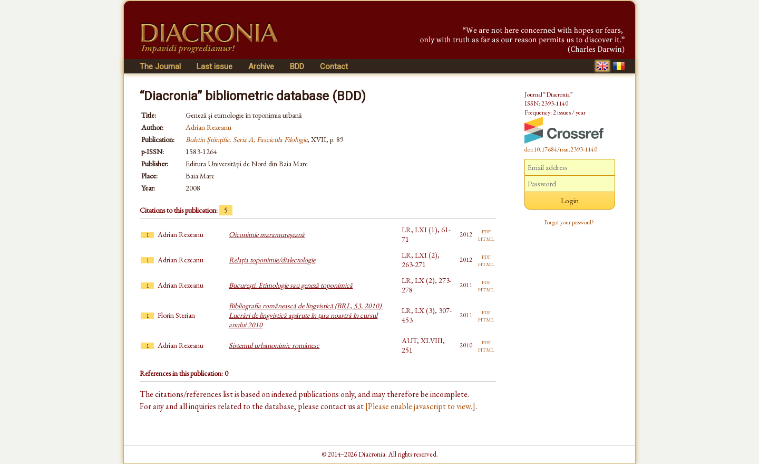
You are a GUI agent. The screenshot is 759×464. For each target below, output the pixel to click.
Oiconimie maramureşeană (267, 234)
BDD (297, 66)
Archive (261, 66)
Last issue (214, 66)
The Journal (160, 66)
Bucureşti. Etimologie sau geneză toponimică (291, 285)
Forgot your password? (569, 222)
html (486, 238)
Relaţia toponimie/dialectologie (272, 259)
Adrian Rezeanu (208, 127)
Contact (334, 66)
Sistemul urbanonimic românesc (274, 345)
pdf (486, 230)
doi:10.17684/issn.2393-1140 (560, 149)
